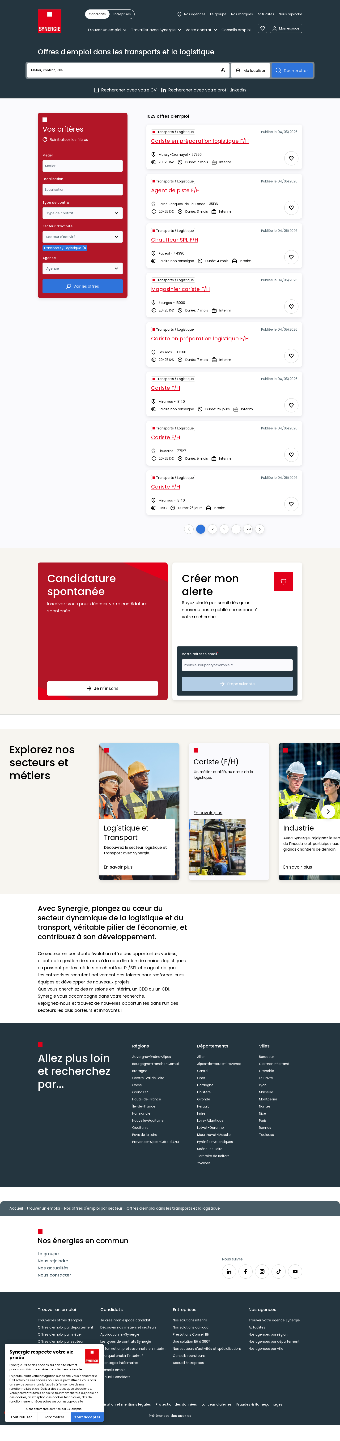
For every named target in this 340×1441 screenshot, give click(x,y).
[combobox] (82, 166)
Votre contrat (201, 30)
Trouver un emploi (106, 30)
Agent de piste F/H (175, 190)
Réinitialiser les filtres (65, 140)
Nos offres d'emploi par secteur (93, 1208)
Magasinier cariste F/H (180, 289)
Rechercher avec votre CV (125, 90)
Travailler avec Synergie (156, 30)
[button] (103, 631)
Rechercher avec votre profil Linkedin (203, 90)
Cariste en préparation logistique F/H (200, 141)
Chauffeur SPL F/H (174, 239)
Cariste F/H (165, 388)
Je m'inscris (103, 688)
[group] (110, 14)
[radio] (97, 14)
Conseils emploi (236, 30)
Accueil (16, 1208)
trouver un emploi (43, 1208)
